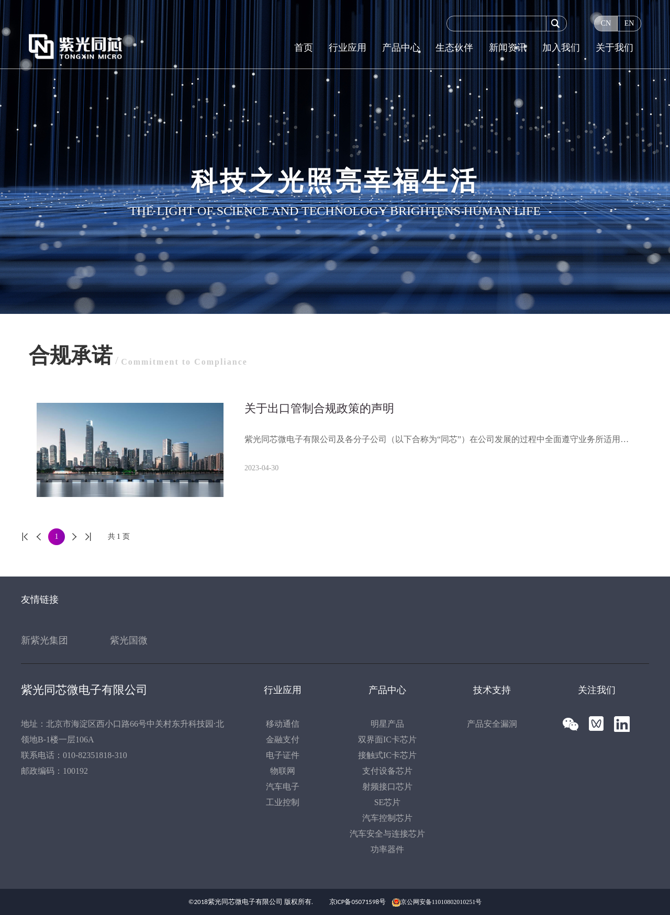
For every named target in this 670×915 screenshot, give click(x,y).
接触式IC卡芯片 (387, 755)
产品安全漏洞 (492, 723)
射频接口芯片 (387, 786)
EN (629, 23)
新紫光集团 (44, 640)
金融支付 (282, 739)
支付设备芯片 (387, 770)
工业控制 (282, 802)
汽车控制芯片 (387, 818)
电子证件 (282, 755)
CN (606, 23)
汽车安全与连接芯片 (387, 833)
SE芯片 (387, 802)
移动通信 (282, 723)
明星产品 (387, 723)
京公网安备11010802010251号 (441, 902)
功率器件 (387, 849)
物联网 (282, 770)
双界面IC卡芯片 (387, 739)
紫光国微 (129, 640)
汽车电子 (282, 786)
